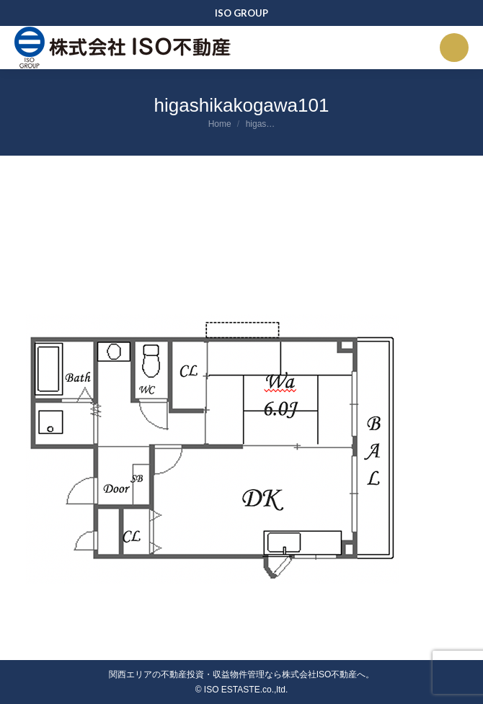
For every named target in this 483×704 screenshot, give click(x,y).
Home (219, 124)
